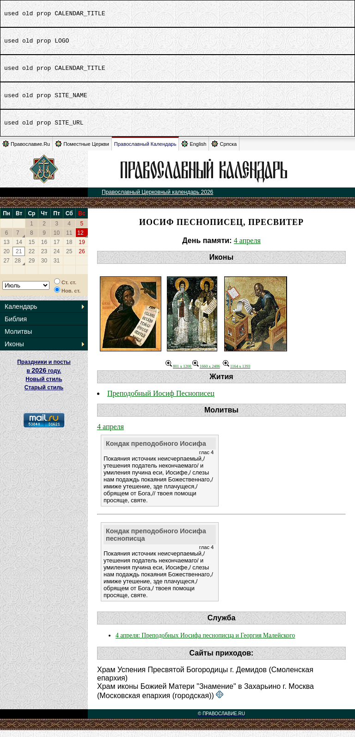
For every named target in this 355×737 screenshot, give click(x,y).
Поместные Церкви (82, 150)
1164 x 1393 (237, 373)
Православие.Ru (26, 150)
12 (80, 240)
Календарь (21, 313)
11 (69, 240)
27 (6, 267)
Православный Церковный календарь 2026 (157, 199)
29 (32, 267)
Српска (224, 150)
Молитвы (18, 338)
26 (82, 258)
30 (44, 267)
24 (57, 258)
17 (57, 249)
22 (32, 258)
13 (6, 249)
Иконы (14, 351)
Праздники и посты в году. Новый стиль (44, 377)
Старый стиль (43, 394)
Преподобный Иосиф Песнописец (160, 400)
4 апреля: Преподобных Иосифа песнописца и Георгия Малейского (205, 642)
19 (82, 249)
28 (18, 267)
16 (44, 249)
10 (57, 240)
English (193, 150)
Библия (16, 326)
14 (19, 249)
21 (19, 258)
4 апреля (247, 247)
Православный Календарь (145, 151)
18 (69, 249)
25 (69, 258)
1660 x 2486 (206, 373)
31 (57, 267)
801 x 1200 (178, 373)
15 (32, 249)
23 (44, 258)
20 (6, 258)
